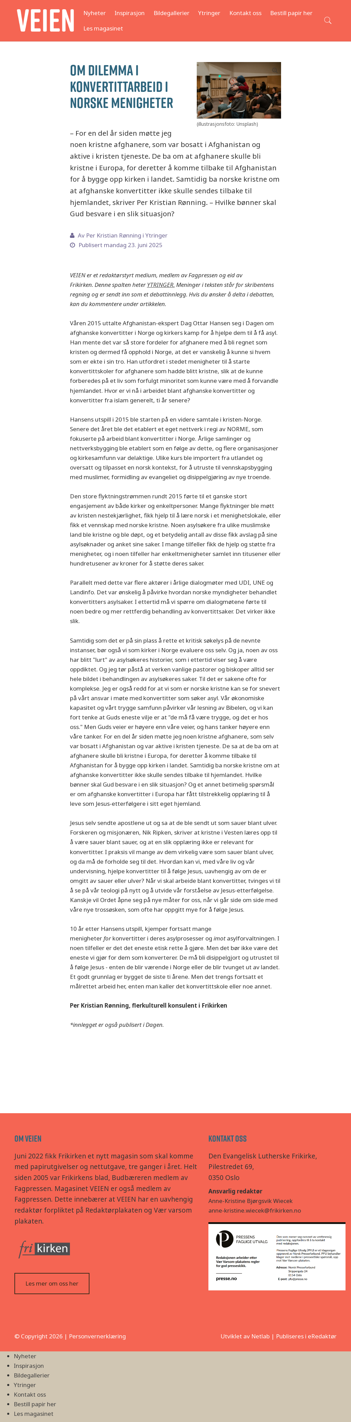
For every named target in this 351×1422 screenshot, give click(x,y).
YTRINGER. (161, 285)
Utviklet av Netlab (245, 1336)
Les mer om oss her (51, 1283)
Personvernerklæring (97, 1336)
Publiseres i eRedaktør (306, 1336)
